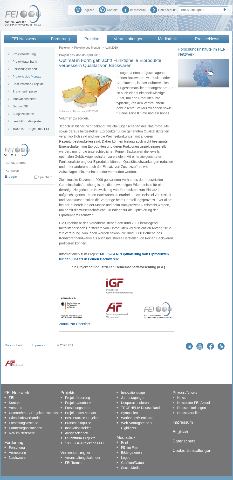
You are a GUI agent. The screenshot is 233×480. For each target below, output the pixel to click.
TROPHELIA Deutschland (140, 408)
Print (124, 442)
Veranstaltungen (129, 39)
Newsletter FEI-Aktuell (194, 403)
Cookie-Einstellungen (192, 450)
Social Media (130, 468)
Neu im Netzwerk (22, 433)
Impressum (133, 9)
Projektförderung (24, 54)
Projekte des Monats (87, 47)
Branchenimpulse (25, 91)
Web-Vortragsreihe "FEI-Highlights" (139, 425)
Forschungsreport (25, 69)
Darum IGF (20, 106)
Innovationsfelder (24, 99)
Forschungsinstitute (23, 423)
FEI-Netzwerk (24, 39)
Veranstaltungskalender (82, 458)
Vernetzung (17, 452)
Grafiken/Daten (132, 463)
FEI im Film (129, 447)
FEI (11, 398)
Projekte (91, 39)
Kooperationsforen (135, 403)
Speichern (45, 177)
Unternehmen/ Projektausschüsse (34, 413)
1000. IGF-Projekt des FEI (31, 129)
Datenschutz (163, 9)
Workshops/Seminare (137, 418)
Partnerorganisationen (25, 428)
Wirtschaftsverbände (24, 418)
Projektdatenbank (25, 61)
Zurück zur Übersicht (74, 324)
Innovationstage (133, 393)
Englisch (84, 9)
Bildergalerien (131, 452)
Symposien (129, 413)
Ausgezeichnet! (23, 114)
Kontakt (108, 9)
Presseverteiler (188, 413)
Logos (125, 458)
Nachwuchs (17, 458)
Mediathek (167, 39)
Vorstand (15, 408)
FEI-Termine (74, 463)
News (181, 398)
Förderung (60, 39)
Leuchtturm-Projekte (27, 121)
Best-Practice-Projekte (28, 84)
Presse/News (207, 39)
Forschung (17, 447)
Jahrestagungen (133, 398)
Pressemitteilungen (191, 408)
